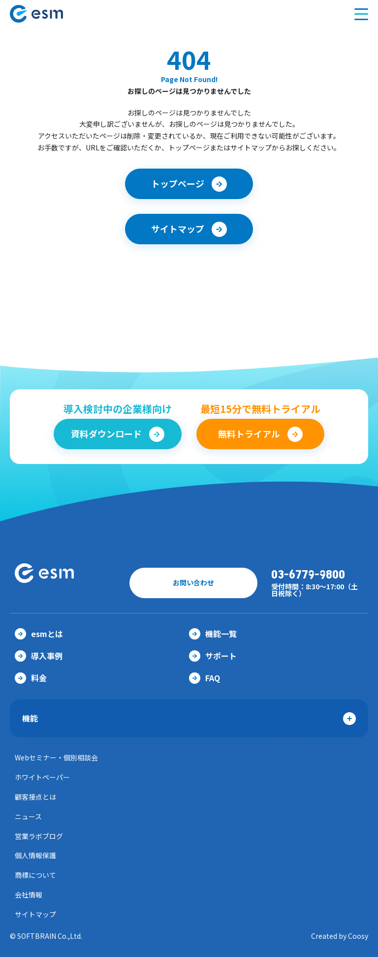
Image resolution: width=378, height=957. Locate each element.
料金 (31, 678)
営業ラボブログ (39, 836)
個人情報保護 (35, 855)
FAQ (204, 678)
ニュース (28, 816)
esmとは (39, 633)
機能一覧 (213, 633)
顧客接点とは (35, 797)
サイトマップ (35, 914)
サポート (213, 656)
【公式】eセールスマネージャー (55, 14)
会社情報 (28, 894)
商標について (35, 875)
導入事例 (39, 656)
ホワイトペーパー (42, 777)
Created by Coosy (339, 936)
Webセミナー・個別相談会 (56, 757)
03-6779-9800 (308, 575)
